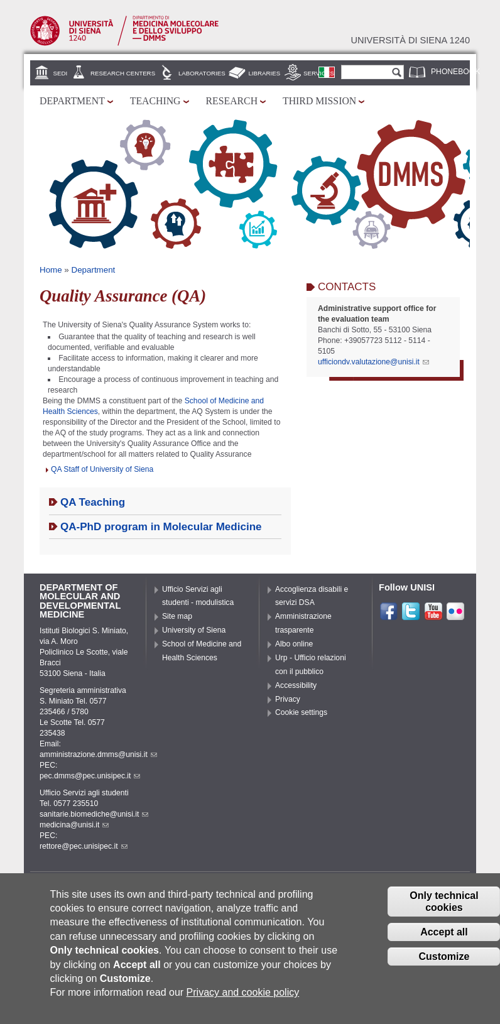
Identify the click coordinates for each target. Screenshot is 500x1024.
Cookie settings (301, 712)
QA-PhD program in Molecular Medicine (161, 527)
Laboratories (202, 73)
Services (318, 73)
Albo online (294, 644)
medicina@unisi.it (74, 824)
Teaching (155, 100)
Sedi (60, 73)
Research (232, 100)
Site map (177, 616)
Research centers (122, 73)
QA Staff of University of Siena (102, 469)
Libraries (264, 73)
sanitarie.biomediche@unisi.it (94, 814)
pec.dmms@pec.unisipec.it (90, 775)
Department (72, 100)
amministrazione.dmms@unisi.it (98, 754)
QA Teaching (92, 502)
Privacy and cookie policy (243, 1003)
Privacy (287, 699)
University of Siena (194, 630)
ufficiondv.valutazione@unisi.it (373, 361)
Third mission (319, 100)
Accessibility (296, 685)
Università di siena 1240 (410, 40)
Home (51, 270)
